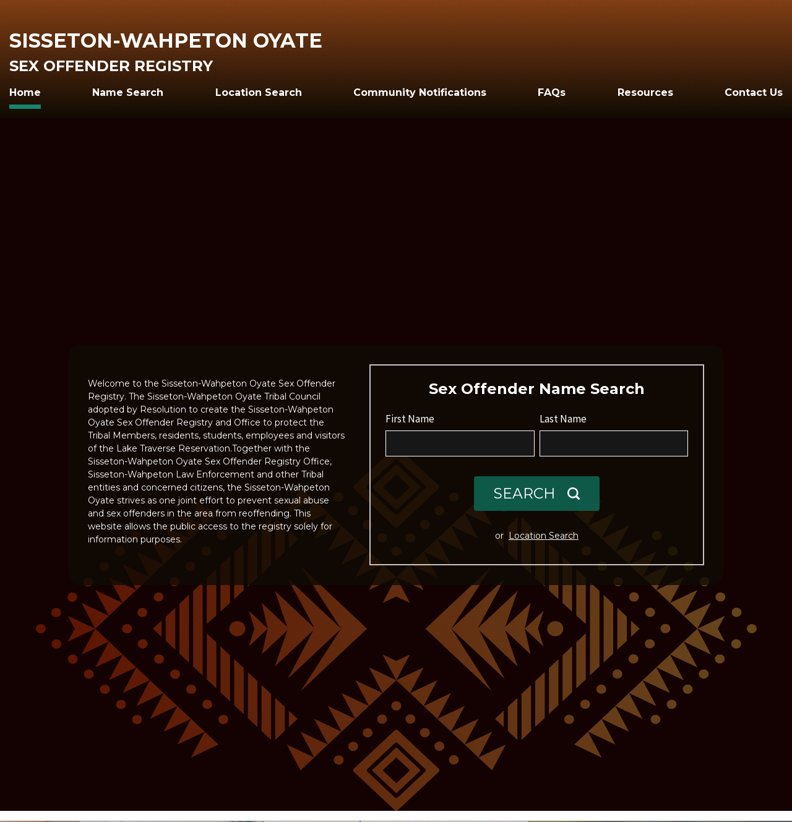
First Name (409, 419)
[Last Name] (614, 443)
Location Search (544, 535)
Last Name (563, 419)
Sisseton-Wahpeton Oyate (165, 40)
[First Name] (460, 443)
